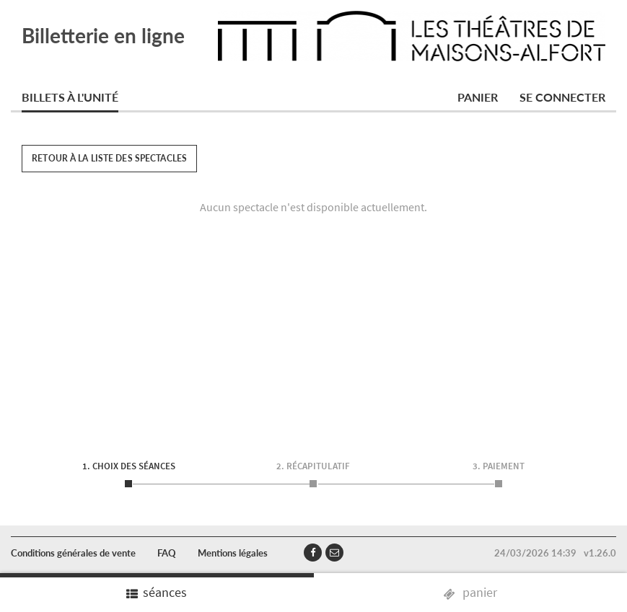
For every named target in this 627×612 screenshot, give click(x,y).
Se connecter (562, 97)
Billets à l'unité (70, 97)
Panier (477, 97)
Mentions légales (233, 553)
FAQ (166, 553)
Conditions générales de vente (73, 553)
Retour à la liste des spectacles (109, 158)
